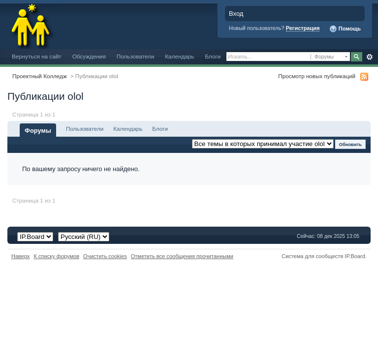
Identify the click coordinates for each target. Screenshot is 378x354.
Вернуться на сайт (37, 56)
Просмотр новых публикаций (316, 76)
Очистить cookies (105, 256)
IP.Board (355, 256)
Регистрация (303, 28)
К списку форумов (57, 256)
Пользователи (136, 56)
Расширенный (369, 57)
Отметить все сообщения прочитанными (182, 256)
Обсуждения (89, 56)
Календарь (179, 56)
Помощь (345, 29)
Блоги (212, 56)
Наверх (20, 256)
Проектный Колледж (39, 76)
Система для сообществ (312, 256)
